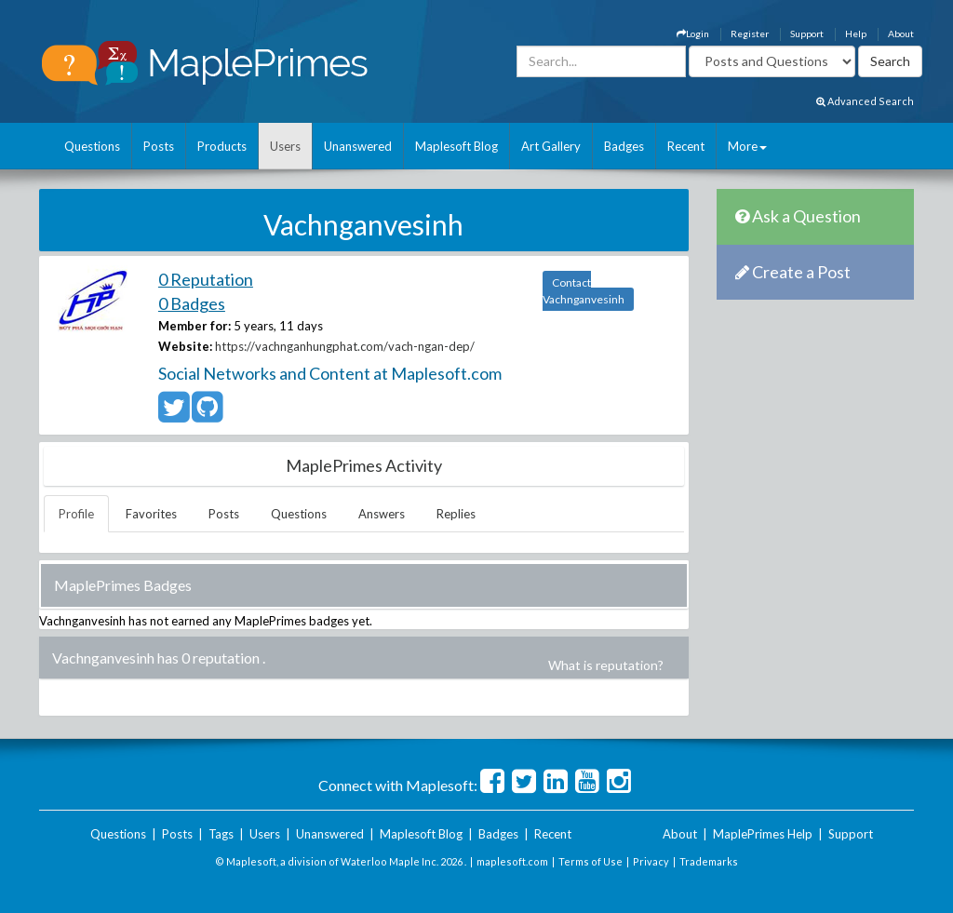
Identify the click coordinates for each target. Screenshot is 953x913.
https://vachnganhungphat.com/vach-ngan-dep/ (345, 346)
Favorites (151, 513)
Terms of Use (590, 861)
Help (855, 33)
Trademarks (708, 861)
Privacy (651, 861)
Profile (76, 513)
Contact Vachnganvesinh (583, 290)
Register (750, 33)
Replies (456, 513)
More (747, 146)
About (901, 33)
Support (807, 33)
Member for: (194, 325)
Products (222, 146)
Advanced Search (865, 101)
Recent (686, 146)
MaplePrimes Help (762, 833)
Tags (221, 833)
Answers (381, 513)
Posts (158, 146)
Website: (185, 346)
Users (285, 146)
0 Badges (191, 303)
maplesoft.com (512, 861)
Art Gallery (551, 146)
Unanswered (358, 146)
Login (693, 33)
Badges (624, 146)
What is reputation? (606, 665)
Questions (92, 146)
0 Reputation (205, 279)
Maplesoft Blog (456, 146)
